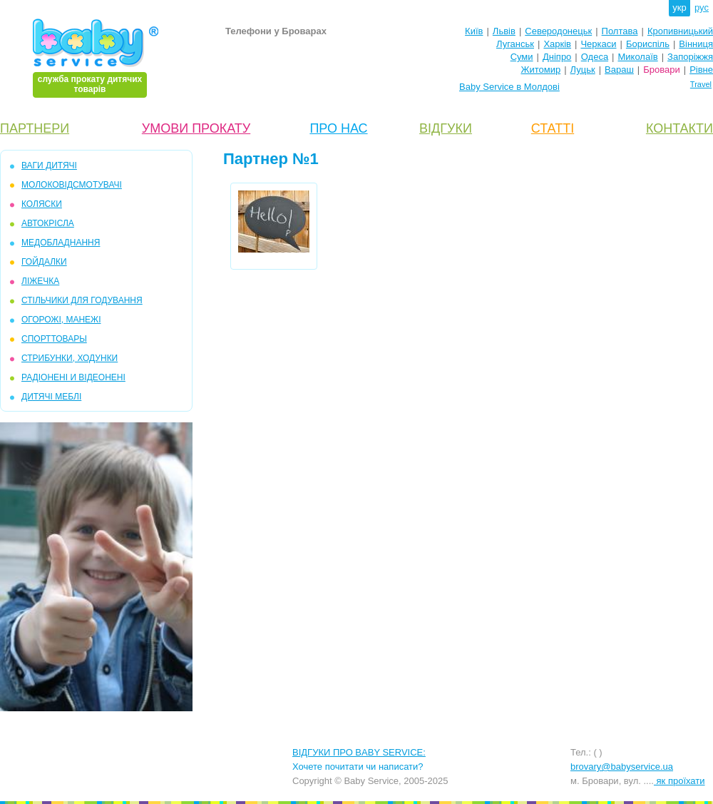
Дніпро (557, 56)
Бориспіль (648, 44)
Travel (701, 84)
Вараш (619, 69)
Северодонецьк (558, 31)
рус (701, 7)
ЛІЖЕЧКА (40, 281)
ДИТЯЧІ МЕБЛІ (51, 397)
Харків (557, 44)
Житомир (540, 69)
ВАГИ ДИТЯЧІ (49, 166)
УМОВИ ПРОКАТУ (196, 128)
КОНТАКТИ (679, 128)
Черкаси (598, 44)
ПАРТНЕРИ (34, 128)
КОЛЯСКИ (41, 204)
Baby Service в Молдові (509, 86)
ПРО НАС (338, 128)
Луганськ (515, 44)
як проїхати (679, 780)
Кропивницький (680, 31)
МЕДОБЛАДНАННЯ (60, 243)
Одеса (594, 56)
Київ (474, 31)
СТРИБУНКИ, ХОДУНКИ (69, 358)
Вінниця (696, 44)
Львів (504, 31)
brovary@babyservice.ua (621, 766)
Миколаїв (638, 56)
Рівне (701, 69)
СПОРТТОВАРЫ (54, 339)
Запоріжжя (690, 56)
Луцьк (582, 69)
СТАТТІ (552, 128)
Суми (522, 56)
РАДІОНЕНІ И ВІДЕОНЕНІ (73, 377)
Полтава (620, 31)
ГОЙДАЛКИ (44, 262)
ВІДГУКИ (445, 128)
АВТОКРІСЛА (47, 223)
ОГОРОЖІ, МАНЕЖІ (61, 320)
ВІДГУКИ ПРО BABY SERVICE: (359, 752)
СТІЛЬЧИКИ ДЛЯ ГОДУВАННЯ (82, 300)
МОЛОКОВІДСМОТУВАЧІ (71, 185)
